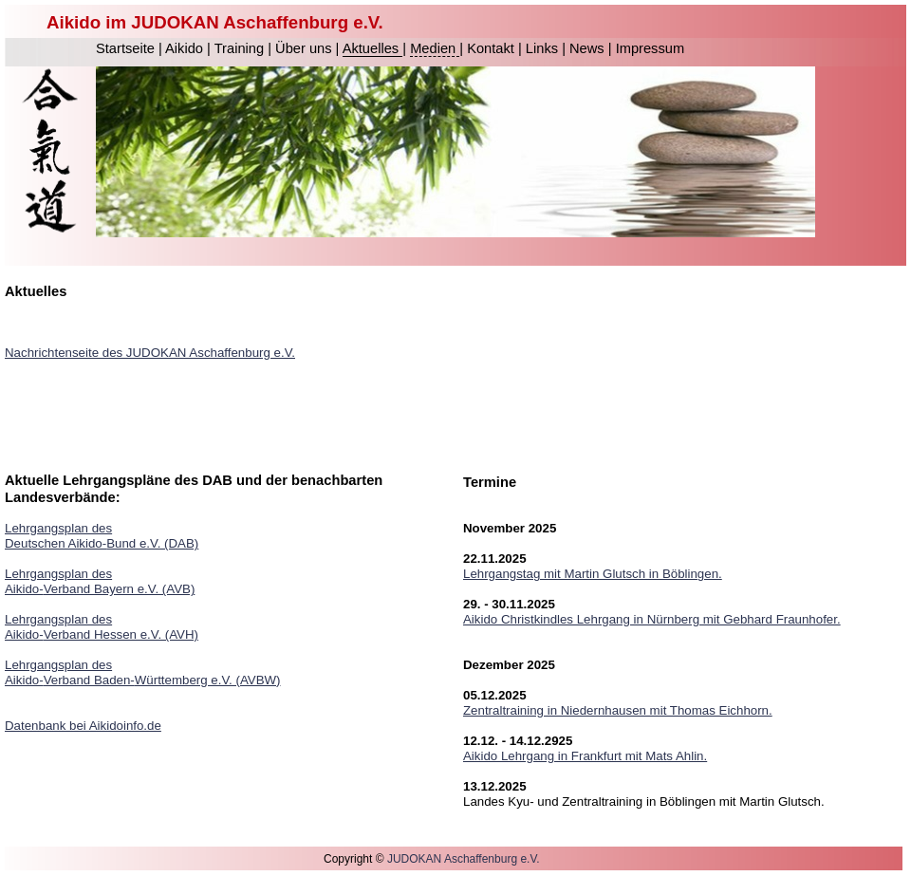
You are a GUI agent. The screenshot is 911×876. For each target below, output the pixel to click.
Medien (434, 48)
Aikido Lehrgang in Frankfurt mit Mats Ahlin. (585, 756)
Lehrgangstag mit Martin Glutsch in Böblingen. (592, 574)
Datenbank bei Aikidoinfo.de (83, 725)
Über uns (305, 48)
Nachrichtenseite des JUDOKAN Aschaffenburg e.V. (150, 352)
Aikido (186, 48)
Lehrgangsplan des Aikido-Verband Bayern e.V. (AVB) (100, 581)
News (588, 48)
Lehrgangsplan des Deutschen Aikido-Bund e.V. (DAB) (101, 535)
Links (544, 48)
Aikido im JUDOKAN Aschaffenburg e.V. (214, 22)
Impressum (650, 48)
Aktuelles (373, 48)
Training (241, 48)
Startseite (127, 48)
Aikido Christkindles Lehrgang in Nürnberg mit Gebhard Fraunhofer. (652, 619)
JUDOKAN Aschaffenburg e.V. (463, 859)
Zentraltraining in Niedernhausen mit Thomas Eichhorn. (617, 710)
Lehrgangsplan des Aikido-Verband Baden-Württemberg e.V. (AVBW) (142, 672)
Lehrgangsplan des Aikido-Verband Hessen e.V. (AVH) (101, 627)
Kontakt (492, 48)
